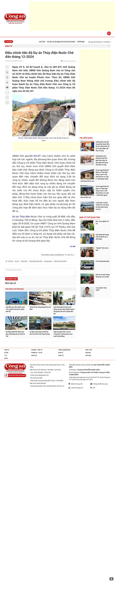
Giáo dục (34, 355)
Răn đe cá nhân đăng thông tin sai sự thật (103, 276)
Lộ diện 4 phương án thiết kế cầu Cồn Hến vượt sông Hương (40, 333)
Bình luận (10, 283)
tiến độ (10, 261)
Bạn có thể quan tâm (89, 217)
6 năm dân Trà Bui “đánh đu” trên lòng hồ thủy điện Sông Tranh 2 (102, 206)
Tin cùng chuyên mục (14, 289)
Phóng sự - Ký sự (36, 352)
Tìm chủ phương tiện (102, 261)
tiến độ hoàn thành (60, 261)
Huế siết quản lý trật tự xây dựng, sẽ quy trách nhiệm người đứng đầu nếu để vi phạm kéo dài (64, 310)
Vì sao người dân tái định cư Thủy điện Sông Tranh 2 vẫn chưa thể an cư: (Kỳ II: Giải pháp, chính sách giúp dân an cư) (94, 175)
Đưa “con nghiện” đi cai (102, 222)
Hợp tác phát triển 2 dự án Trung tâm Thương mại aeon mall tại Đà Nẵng (63, 334)
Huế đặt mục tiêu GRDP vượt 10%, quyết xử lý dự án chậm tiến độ (15, 309)
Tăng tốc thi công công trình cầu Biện (40, 308)
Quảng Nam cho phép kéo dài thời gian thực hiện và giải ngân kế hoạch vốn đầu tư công (102, 160)
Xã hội (6, 352)
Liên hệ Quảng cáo (75, 388)
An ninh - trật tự (36, 350)
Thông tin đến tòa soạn (99, 384)
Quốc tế (60, 355)
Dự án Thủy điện (21, 216)
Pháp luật (88, 350)
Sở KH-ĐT (35, 156)
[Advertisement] (50, 146)
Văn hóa (88, 352)
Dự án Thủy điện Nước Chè (43, 139)
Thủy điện (24, 261)
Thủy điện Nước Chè (35, 261)
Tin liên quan (85, 138)
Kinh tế (8, 46)
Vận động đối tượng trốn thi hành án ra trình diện (102, 237)
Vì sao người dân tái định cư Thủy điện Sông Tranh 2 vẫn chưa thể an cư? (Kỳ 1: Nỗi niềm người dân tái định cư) (94, 192)
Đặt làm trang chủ (75, 384)
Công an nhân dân (64, 350)
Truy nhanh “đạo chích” (101, 289)
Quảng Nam (48, 261)
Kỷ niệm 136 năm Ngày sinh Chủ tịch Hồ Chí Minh (64, 41)
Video (6, 358)
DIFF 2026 (45, 41)
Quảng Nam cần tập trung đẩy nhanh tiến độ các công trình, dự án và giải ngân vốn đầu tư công (102, 146)
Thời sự (6, 350)
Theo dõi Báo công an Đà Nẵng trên (57, 255)
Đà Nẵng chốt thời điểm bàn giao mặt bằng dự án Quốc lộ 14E (15, 334)
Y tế (5, 355)
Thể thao (88, 355)
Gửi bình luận (11, 279)
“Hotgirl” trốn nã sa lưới (102, 249)
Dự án (17, 261)
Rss (92, 388)
